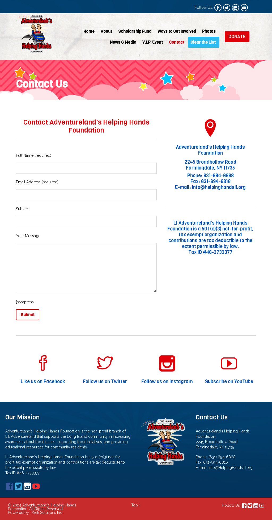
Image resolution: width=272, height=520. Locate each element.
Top (134, 505)
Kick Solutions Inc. (47, 512)
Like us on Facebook (43, 382)
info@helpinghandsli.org (219, 187)
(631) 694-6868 (222, 457)
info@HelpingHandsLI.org (231, 467)
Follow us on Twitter (105, 382)
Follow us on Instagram (167, 382)
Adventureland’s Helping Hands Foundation (210, 150)
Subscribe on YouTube (229, 382)
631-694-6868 (218, 175)
